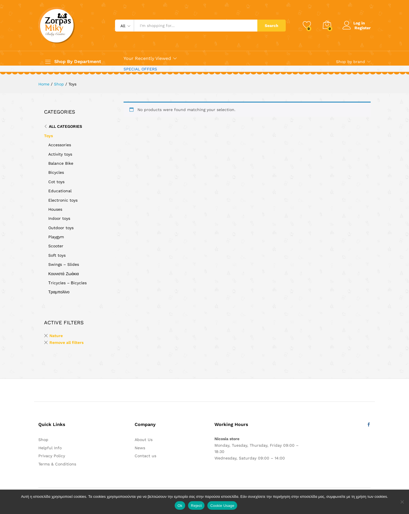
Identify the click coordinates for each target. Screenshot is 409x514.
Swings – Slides (63, 264)
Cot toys (56, 181)
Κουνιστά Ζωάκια (63, 273)
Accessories (59, 145)
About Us (144, 439)
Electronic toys (63, 200)
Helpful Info (50, 448)
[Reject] (402, 502)
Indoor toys (59, 218)
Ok (180, 505)
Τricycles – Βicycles (67, 283)
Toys (48, 135)
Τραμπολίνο (59, 292)
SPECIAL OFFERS (140, 69)
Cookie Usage (222, 505)
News (140, 448)
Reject (196, 505)
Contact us (145, 456)
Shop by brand (350, 61)
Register (362, 27)
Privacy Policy (51, 456)
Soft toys (57, 255)
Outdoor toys (61, 227)
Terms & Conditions (57, 464)
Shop (43, 439)
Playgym (56, 237)
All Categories (65, 126)
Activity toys (60, 154)
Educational (60, 191)
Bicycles (56, 172)
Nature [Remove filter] (56, 335)
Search (271, 25)
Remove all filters (66, 342)
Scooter (55, 246)
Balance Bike (60, 163)
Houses (55, 209)
